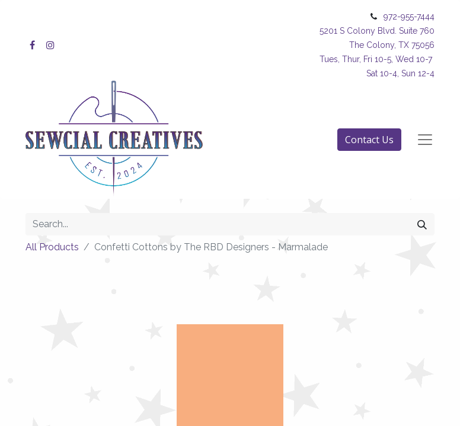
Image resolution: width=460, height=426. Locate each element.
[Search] (422, 224)
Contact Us (369, 139)
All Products (52, 247)
